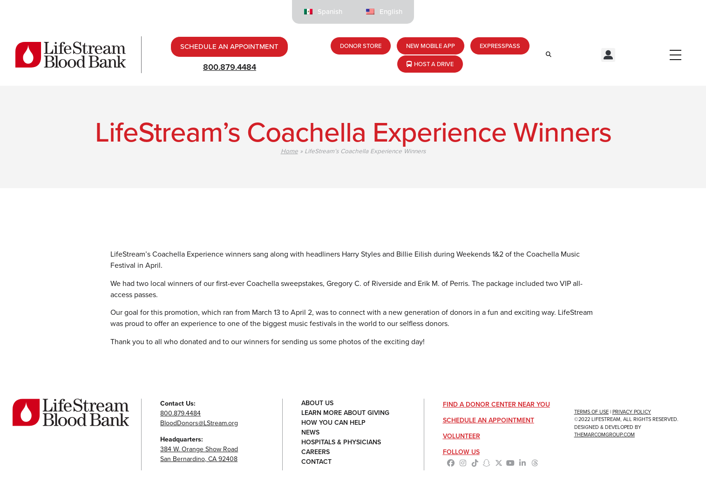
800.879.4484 (229, 67)
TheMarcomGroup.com (604, 434)
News (310, 433)
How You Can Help (333, 423)
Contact (316, 462)
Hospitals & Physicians (341, 443)
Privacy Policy (631, 411)
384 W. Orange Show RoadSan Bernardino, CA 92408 (199, 454)
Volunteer (461, 436)
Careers (315, 452)
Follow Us (461, 452)
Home (289, 151)
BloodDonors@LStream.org (199, 423)
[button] (608, 55)
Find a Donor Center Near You (496, 404)
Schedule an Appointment (488, 420)
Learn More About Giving (345, 413)
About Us (317, 403)
